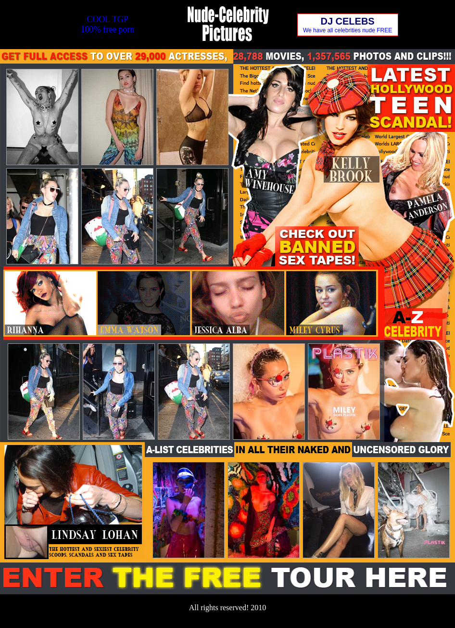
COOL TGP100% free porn (107, 24)
